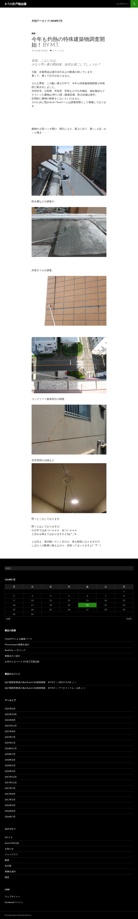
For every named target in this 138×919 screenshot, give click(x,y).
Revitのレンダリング (15, 650)
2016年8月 (10, 811)
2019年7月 (10, 737)
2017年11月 (11, 782)
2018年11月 (11, 748)
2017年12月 (11, 776)
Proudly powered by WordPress (18, 915)
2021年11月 (11, 725)
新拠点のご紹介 (12, 655)
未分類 (8, 865)
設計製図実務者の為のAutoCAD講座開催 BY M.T (30, 682)
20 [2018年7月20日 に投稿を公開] (87, 605)
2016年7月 (10, 816)
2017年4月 (10, 793)
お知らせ (9, 848)
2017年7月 (10, 788)
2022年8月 (10, 720)
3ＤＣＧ (9, 837)
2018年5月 (10, 765)
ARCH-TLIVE (65, 682)
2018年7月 (10, 754)
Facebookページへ (14, 902)
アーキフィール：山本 (69, 688)
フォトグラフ (11, 854)
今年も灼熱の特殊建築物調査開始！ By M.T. (68, 42)
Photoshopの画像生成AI (17, 644)
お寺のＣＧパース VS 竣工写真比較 (22, 661)
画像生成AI (10, 871)
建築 (33, 33)
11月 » (129, 618)
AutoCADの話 (12, 843)
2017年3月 (10, 799)
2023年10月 (11, 714)
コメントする (58, 50)
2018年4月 (10, 771)
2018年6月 (10, 759)
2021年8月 (10, 731)
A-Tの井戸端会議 (15, 4)
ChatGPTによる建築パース (18, 638)
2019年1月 (10, 742)
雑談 (7, 877)
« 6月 (8, 618)
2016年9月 (10, 805)
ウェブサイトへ (122, 4)
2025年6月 (10, 708)
